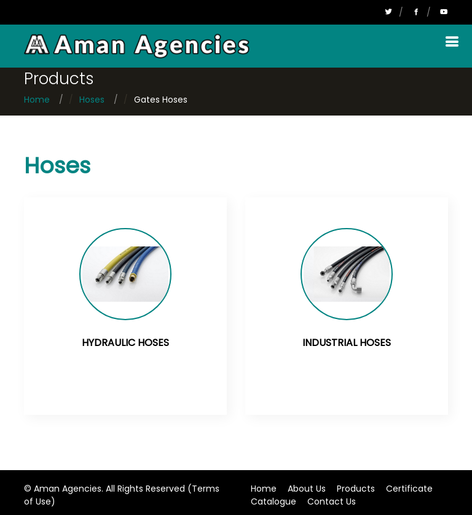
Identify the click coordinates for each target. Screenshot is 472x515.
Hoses (91, 99)
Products (356, 488)
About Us (307, 488)
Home (37, 99)
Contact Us (331, 501)
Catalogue (273, 501)
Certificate (409, 488)
